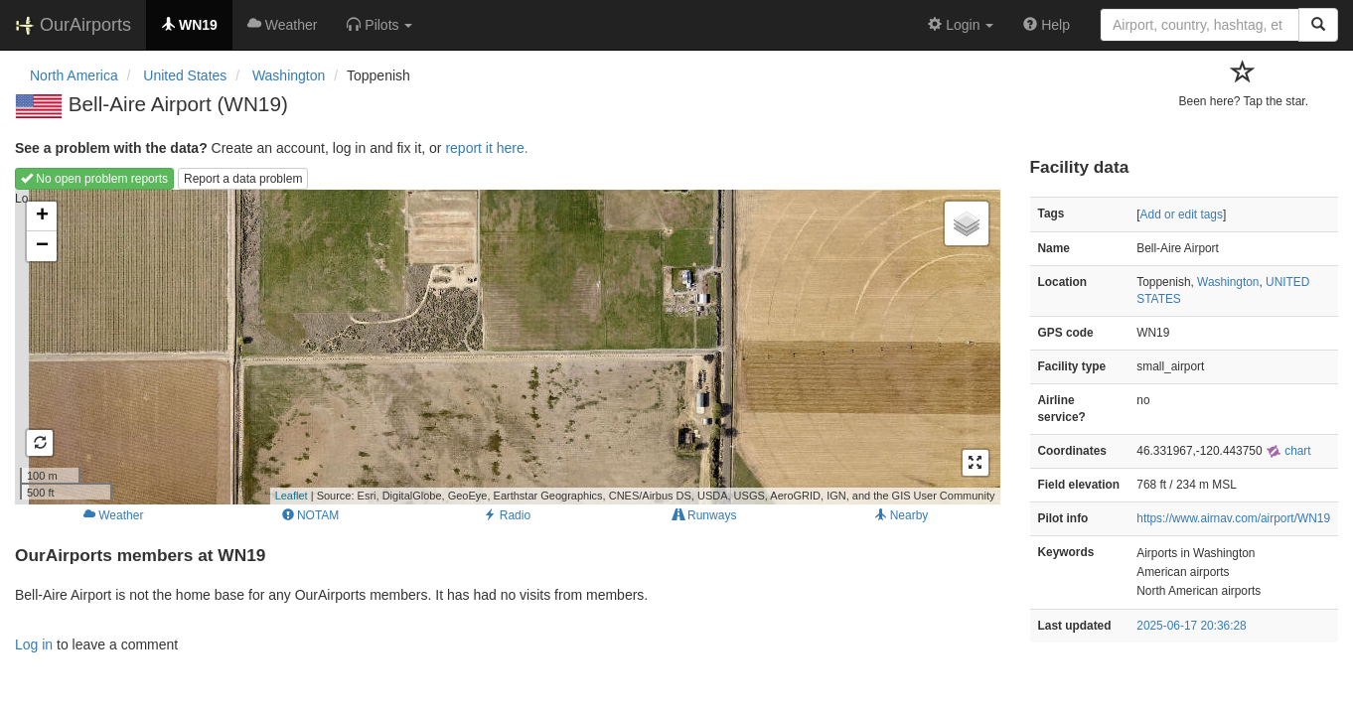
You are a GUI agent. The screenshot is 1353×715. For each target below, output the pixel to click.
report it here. (486, 148)
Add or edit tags (1181, 214)
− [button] (42, 246)
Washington (1228, 282)
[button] (379, 25)
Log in (34, 644)
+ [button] (42, 216)
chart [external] (1288, 451)
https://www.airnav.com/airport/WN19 (1233, 518)
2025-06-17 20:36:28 (1191, 626)
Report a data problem (243, 179)
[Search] (1318, 25)
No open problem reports (94, 179)
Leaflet (291, 495)
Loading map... (505, 346)
